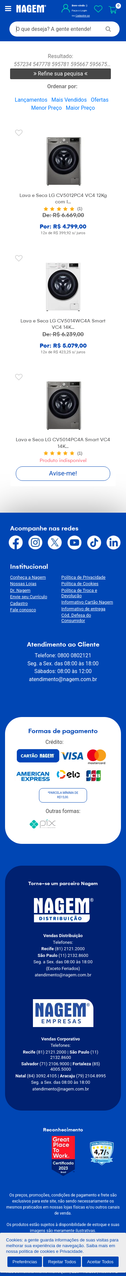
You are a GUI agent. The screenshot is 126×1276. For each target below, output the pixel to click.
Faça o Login (77, 10)
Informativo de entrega (83, 604)
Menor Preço (46, 108)
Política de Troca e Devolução (90, 591)
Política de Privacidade (83, 577)
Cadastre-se (81, 15)
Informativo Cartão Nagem (87, 597)
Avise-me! (63, 474)
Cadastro (19, 604)
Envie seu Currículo (28, 597)
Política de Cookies (80, 584)
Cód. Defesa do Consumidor (88, 610)
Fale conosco (23, 610)
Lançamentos (31, 100)
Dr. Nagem (20, 591)
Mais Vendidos (69, 100)
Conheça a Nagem (28, 577)
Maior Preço (80, 108)
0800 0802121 (74, 645)
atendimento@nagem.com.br (63, 669)
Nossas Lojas (23, 584)
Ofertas (100, 100)
